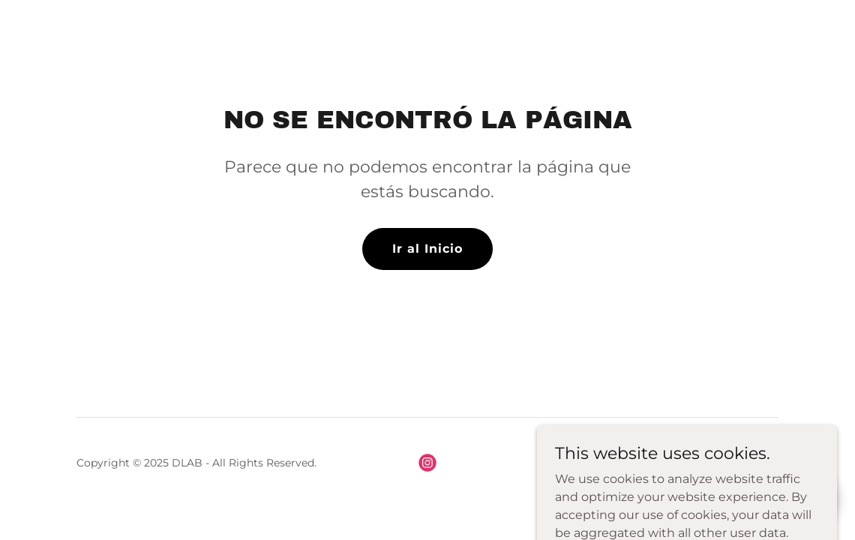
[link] (427, 463)
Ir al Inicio (427, 249)
